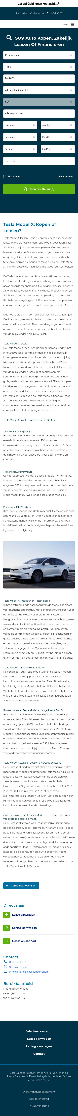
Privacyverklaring (39, 1105)
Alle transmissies (14, 113)
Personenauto (12, 55)
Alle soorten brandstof (16, 90)
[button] (39, 55)
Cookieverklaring (39, 1098)
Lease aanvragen (39, 1038)
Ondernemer (37, 13)
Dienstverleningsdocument (39, 1091)
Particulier (21, 13)
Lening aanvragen (39, 1046)
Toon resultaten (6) (39, 189)
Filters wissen (66, 176)
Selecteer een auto (39, 1031)
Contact (39, 1053)
